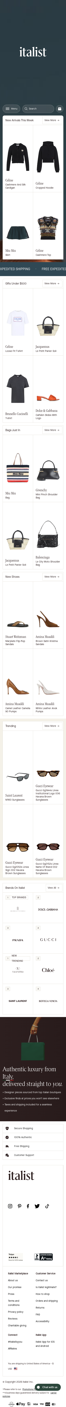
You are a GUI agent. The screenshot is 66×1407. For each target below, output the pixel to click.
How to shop (43, 1294)
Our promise (14, 1287)
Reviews (12, 1318)
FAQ (38, 1314)
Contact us (42, 1280)
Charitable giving (17, 1325)
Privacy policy (15, 1312)
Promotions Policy (31, 1389)
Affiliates (12, 1348)
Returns (40, 1307)
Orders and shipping (47, 1301)
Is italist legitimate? (46, 1287)
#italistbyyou (15, 1341)
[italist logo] (33, 52)
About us (13, 1280)
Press (11, 1294)
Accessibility (42, 1321)
